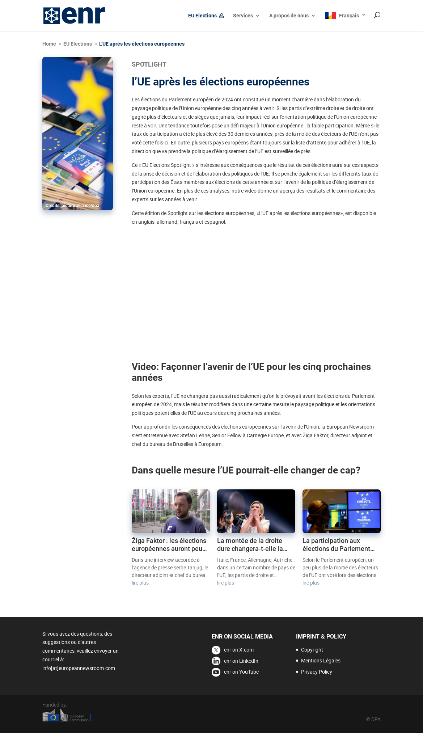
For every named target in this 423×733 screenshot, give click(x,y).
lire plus (140, 582)
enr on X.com (239, 649)
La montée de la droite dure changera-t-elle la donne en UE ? (250, 544)
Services (243, 15)
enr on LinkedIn (241, 660)
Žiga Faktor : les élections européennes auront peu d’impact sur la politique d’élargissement (169, 544)
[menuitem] (345, 21)
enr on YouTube (241, 671)
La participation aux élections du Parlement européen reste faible (336, 544)
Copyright (312, 649)
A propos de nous (289, 15)
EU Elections (202, 15)
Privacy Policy (316, 671)
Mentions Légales (320, 660)
